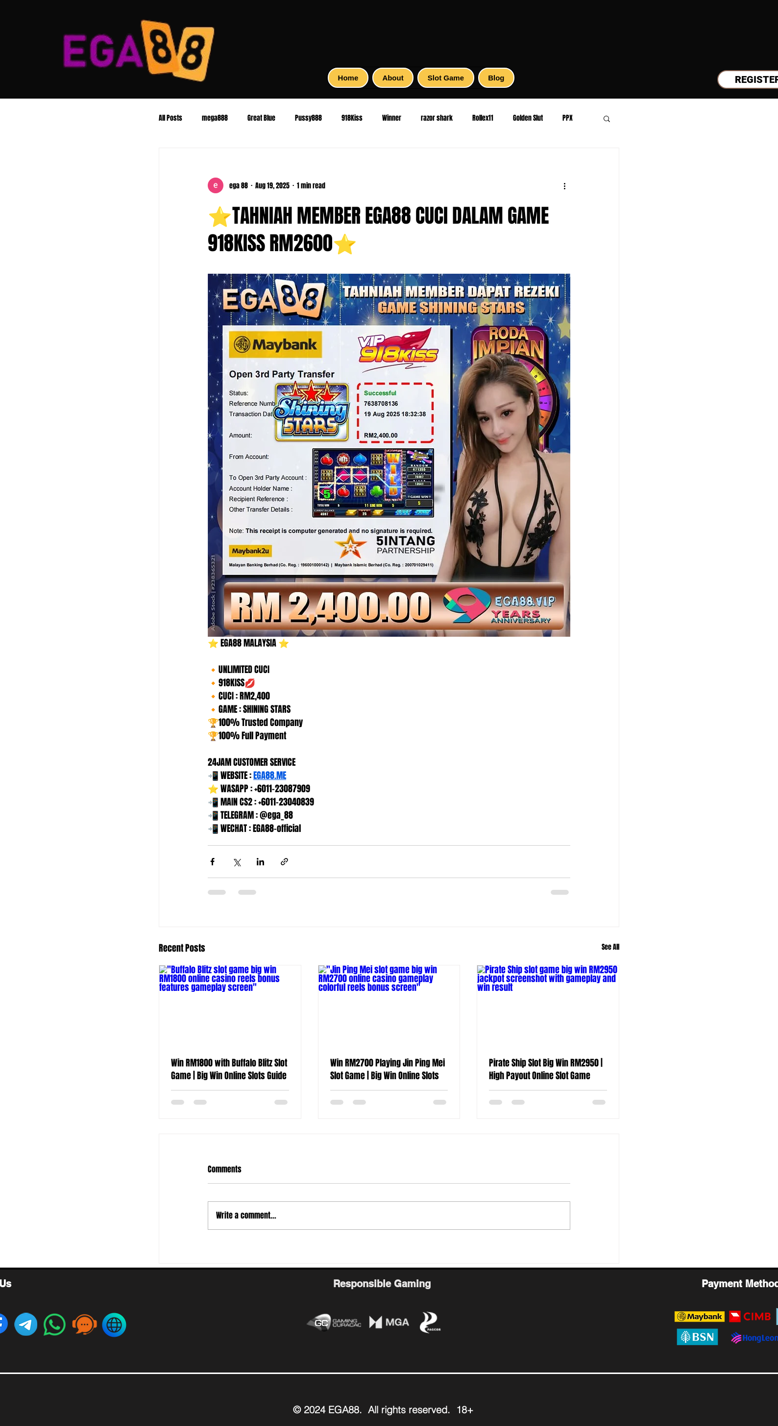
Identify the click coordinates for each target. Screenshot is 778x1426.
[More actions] (564, 185)
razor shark (437, 118)
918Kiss (352, 118)
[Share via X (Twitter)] (236, 861)
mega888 (215, 118)
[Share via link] (284, 861)
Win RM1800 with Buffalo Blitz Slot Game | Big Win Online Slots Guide (229, 1069)
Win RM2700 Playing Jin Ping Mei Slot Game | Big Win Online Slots (387, 1069)
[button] (606, 118)
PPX (567, 118)
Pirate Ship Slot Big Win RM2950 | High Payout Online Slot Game (546, 1069)
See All (610, 947)
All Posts (170, 118)
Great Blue (261, 118)
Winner (391, 118)
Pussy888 (308, 118)
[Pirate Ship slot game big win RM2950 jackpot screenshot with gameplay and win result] (548, 1005)
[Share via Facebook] (212, 861)
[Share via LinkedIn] (260, 861)
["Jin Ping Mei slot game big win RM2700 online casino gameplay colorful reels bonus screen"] (389, 1005)
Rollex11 (482, 118)
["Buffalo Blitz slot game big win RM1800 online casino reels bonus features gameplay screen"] (230, 1005)
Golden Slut (528, 118)
